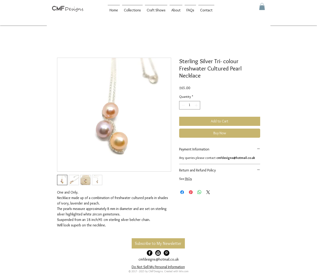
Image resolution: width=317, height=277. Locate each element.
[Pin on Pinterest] (191, 192)
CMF (58, 8)
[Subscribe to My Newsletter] (158, 243)
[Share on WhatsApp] (199, 192)
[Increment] (196, 105)
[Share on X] (208, 192)
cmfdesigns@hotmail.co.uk (159, 259)
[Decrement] (183, 105)
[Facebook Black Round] (149, 253)
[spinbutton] (190, 105)
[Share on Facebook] (182, 192)
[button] (262, 6)
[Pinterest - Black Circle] (166, 253)
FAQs (188, 179)
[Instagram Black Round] (158, 253)
